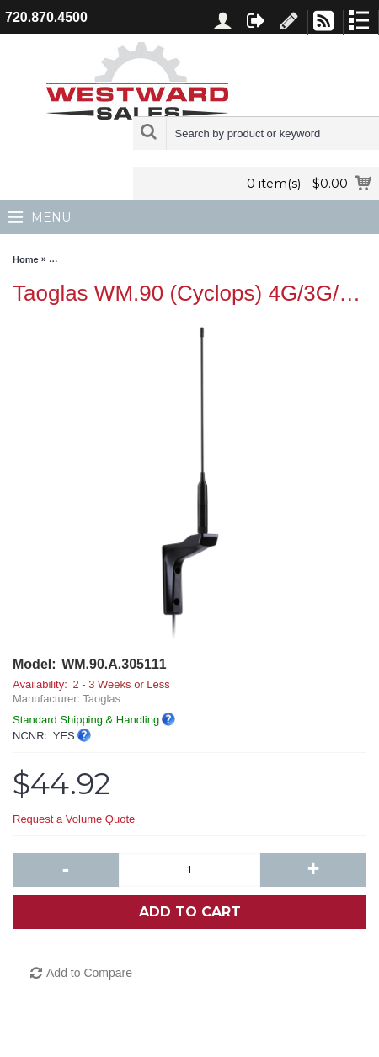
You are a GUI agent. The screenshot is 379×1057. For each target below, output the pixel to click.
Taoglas (101, 698)
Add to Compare (89, 973)
